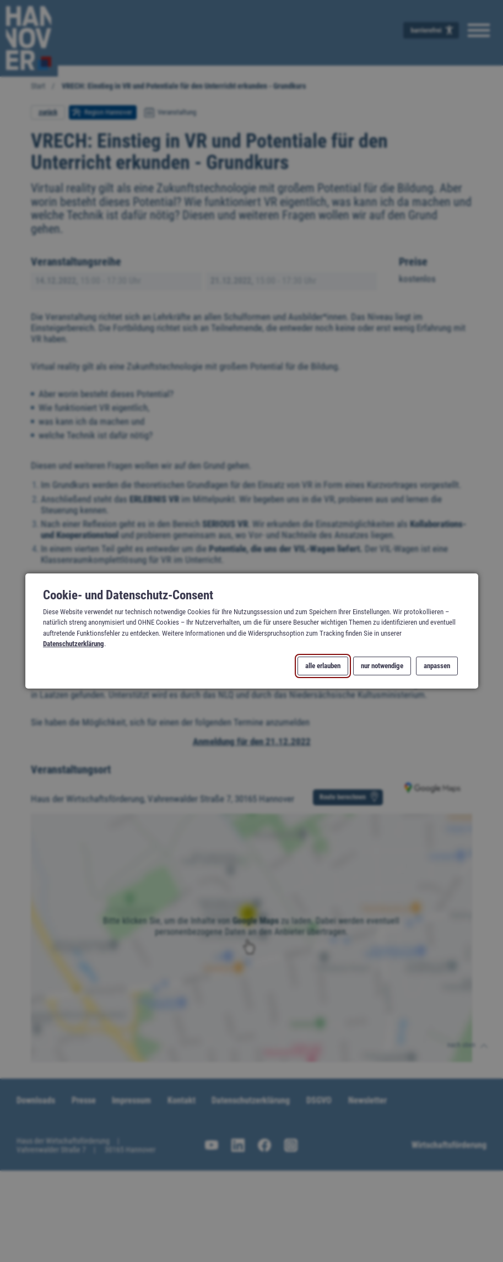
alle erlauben (322, 666)
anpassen (437, 666)
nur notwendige (382, 666)
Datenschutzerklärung (73, 644)
